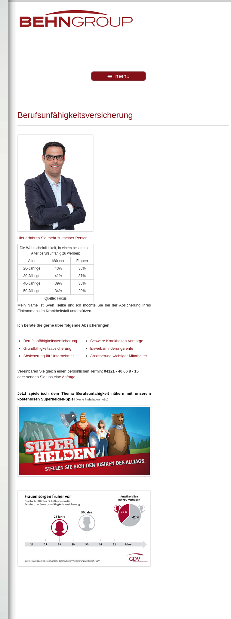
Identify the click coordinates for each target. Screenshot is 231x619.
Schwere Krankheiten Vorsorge (116, 341)
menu (118, 76)
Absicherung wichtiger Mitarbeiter (118, 356)
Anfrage (68, 377)
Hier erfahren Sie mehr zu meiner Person (52, 238)
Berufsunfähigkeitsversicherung (50, 341)
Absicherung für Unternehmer (48, 356)
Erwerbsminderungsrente (111, 348)
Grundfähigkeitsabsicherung (47, 348)
